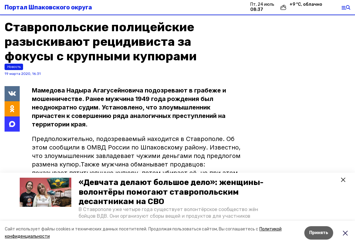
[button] (45, 192)
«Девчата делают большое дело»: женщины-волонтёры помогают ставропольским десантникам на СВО (171, 192)
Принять (318, 232)
